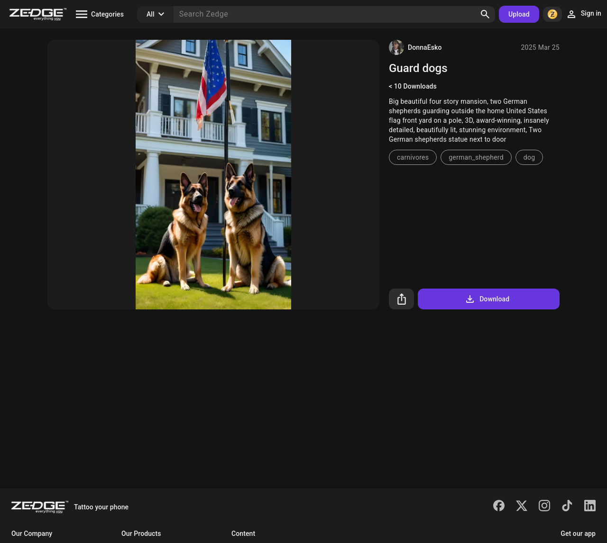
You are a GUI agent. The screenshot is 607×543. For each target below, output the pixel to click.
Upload (519, 14)
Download (486, 299)
